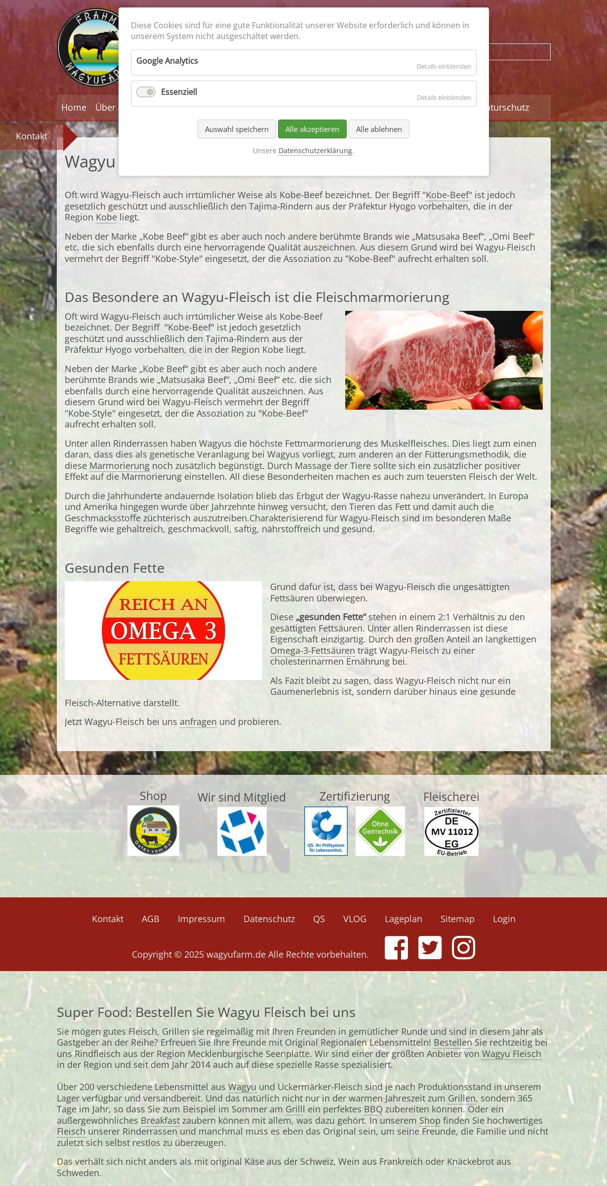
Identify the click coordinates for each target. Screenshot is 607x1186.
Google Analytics (167, 60)
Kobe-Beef (447, 195)
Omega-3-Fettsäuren (312, 650)
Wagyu (242, 1087)
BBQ (373, 1109)
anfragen (198, 721)
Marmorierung (119, 465)
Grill (294, 1109)
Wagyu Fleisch (511, 1053)
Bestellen (453, 1042)
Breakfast (160, 1120)
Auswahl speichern (237, 129)
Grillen (462, 1098)
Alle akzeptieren (312, 129)
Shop (430, 1120)
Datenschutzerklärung (315, 150)
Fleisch (71, 1131)
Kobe (106, 217)
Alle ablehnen (379, 129)
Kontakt (31, 136)
